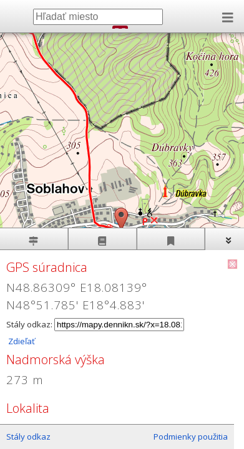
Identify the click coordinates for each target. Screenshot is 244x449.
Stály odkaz (28, 436)
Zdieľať (20, 341)
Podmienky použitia (191, 436)
